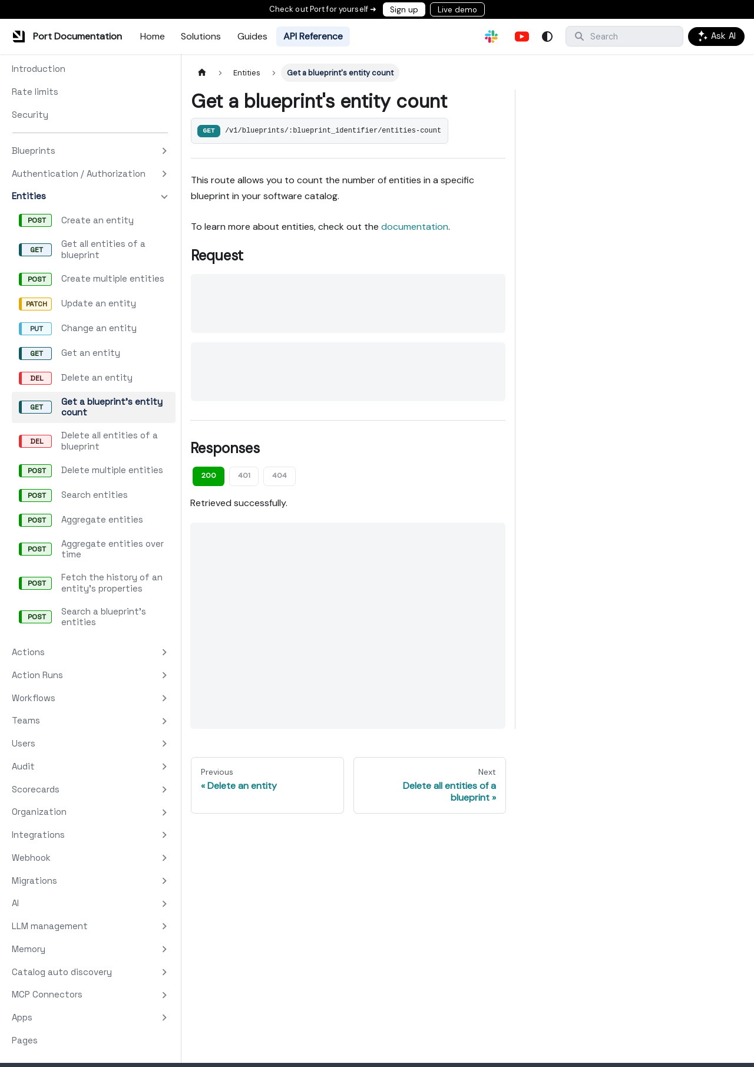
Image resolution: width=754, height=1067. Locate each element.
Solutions (201, 36)
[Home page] (202, 73)
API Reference (313, 36)
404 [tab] (279, 475)
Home (152, 36)
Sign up (404, 10)
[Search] (624, 36)
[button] (90, 151)
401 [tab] (244, 475)
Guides (252, 36)
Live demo (457, 10)
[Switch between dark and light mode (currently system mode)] (547, 36)
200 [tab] (208, 475)
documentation (414, 226)
